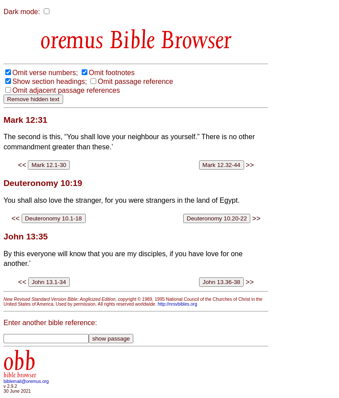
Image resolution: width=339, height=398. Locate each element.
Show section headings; (49, 81)
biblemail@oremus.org (26, 381)
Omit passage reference (135, 81)
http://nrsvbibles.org (177, 304)
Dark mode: (22, 11)
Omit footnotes (112, 72)
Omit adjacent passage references (66, 90)
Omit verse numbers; (45, 72)
